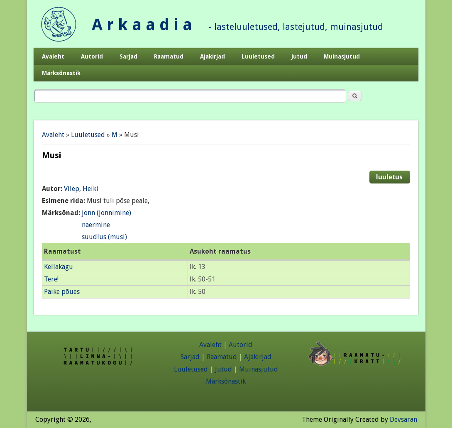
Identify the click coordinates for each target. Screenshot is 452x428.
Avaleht (53, 56)
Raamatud (168, 56)
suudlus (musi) (104, 237)
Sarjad (128, 56)
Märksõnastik (61, 73)
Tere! (51, 279)
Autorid (92, 56)
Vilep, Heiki (81, 189)
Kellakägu (58, 267)
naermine (96, 225)
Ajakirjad (212, 56)
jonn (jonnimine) (106, 213)
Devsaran (403, 419)
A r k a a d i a (142, 24)
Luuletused (258, 56)
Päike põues (62, 292)
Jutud (299, 56)
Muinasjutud (342, 56)
